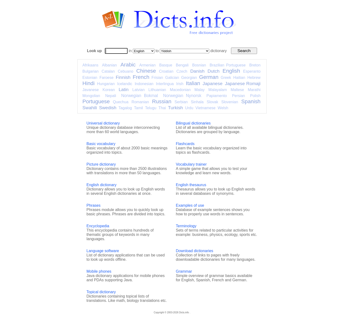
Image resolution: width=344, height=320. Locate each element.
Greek (226, 78)
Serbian (181, 102)
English (231, 71)
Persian (238, 96)
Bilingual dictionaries (193, 123)
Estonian (89, 78)
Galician (172, 78)
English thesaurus (191, 185)
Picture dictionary (101, 164)
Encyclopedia (97, 226)
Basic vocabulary (100, 144)
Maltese (237, 90)
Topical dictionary (101, 292)
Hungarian (106, 84)
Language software (102, 251)
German (209, 77)
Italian (193, 83)
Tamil (138, 108)
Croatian (166, 71)
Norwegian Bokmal (139, 95)
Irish (179, 84)
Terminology (186, 226)
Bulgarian (90, 71)
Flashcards (185, 144)
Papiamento (216, 96)
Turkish (175, 107)
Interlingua (165, 84)
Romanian (140, 102)
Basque (165, 65)
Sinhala (197, 102)
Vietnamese (205, 108)
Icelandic (124, 84)
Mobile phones (98, 271)
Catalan (108, 71)
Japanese (212, 83)
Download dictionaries (194, 251)
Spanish (251, 101)
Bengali (182, 65)
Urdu (189, 108)
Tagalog (125, 108)
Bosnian (199, 65)
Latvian (138, 90)
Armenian (147, 65)
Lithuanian (157, 90)
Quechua (121, 102)
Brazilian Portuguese (228, 65)
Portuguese (96, 101)
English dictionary (101, 185)
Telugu (150, 108)
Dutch (214, 71)
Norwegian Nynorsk (182, 95)
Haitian (239, 78)
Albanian (109, 65)
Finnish (123, 77)
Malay (199, 90)
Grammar (184, 271)
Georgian (189, 78)
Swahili (89, 107)
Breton (254, 65)
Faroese (106, 78)
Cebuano (125, 71)
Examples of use (190, 205)
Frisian (157, 78)
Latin (124, 89)
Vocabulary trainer (191, 164)
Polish (255, 96)
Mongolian (91, 96)
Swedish (108, 107)
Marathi (254, 90)
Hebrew (253, 78)
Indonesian (144, 84)
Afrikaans (90, 65)
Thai (162, 108)
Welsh (223, 108)
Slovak (212, 102)
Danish (197, 71)
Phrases (93, 205)
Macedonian (180, 90)
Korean (108, 90)
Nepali (110, 96)
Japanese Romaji (243, 83)
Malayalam (217, 90)
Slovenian (229, 102)
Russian (162, 101)
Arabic (127, 65)
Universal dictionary (103, 123)
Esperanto (252, 71)
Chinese (146, 71)
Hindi (88, 83)
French (141, 77)
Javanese (90, 90)
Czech (181, 71)
